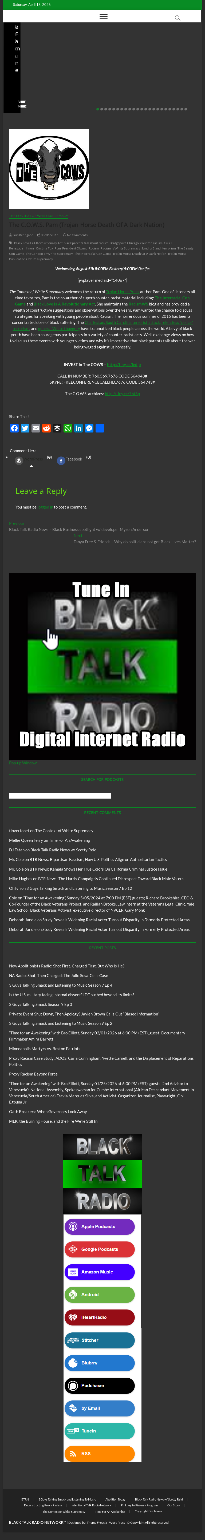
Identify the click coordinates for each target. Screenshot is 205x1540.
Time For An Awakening (69, 840)
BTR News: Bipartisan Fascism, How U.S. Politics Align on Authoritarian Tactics (98, 859)
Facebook (69, 461)
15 (153, 109)
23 (185, 109)
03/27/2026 (156, 91)
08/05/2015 (47, 235)
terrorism (169, 248)
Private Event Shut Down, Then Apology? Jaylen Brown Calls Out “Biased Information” (84, 1013)
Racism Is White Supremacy (120, 248)
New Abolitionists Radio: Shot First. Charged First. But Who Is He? (66, 965)
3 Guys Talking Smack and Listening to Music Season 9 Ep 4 (60, 985)
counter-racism (151, 243)
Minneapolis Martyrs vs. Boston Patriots (44, 1048)
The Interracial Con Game (92, 254)
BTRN (25, 1499)
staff (70, 91)
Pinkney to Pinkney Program (139, 1505)
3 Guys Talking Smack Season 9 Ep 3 (40, 1004)
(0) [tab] (31, 461)
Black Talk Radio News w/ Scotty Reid (63, 849)
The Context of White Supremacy (38, 216)
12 (141, 109)
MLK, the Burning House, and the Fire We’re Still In (53, 1121)
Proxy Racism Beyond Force (33, 1073)
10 (133, 109)
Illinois (29, 248)
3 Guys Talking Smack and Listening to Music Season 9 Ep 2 (60, 1023)
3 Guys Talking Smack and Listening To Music (67, 1499)
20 (173, 109)
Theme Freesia (97, 1523)
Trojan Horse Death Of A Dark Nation (139, 254)
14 (149, 109)
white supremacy (40, 259)
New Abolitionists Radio (94, 60)
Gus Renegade (21, 235)
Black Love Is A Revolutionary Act (38, 243)
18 (165, 109)
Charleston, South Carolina (108, 322)
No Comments (77, 98)
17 (161, 109)
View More (8, 106)
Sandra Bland (151, 248)
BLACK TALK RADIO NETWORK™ (37, 1522)
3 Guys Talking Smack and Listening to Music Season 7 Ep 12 (79, 888)
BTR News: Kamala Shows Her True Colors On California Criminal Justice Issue (98, 869)
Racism (94, 248)
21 (177, 109)
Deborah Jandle (23, 919)
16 (157, 109)
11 (137, 109)
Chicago (133, 243)
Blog (10, 49)
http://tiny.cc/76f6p (122, 393)
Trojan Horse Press (122, 291)
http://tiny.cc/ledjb (124, 364)
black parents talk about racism (86, 243)
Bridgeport (118, 243)
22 (181, 109)
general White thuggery (59, 328)
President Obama (74, 248)
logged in (45, 507)
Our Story (173, 1505)
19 (169, 109)
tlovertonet (19, 830)
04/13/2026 (90, 91)
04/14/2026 (24, 91)
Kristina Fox (44, 248)
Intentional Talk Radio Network (91, 1505)
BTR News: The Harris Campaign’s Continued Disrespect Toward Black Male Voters (111, 878)
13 (145, 109)
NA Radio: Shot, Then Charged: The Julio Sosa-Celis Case (89, 77)
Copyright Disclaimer (148, 1511)
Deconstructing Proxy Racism (43, 1505)
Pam (57, 248)
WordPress (29, 461)
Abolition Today (115, 1499)
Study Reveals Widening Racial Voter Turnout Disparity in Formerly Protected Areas (116, 919)
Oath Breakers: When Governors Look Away (48, 1111)
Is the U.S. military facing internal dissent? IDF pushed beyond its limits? (154, 73)
